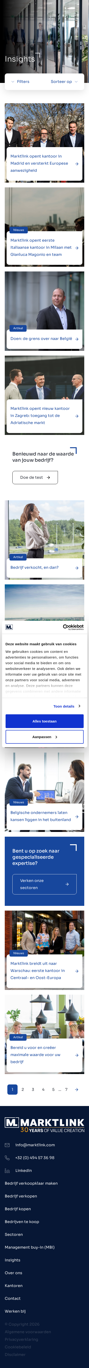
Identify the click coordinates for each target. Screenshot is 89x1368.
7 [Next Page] (66, 1089)
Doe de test (35, 477)
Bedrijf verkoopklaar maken (31, 1183)
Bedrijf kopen (18, 1208)
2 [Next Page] (23, 1089)
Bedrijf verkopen (21, 1196)
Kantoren (14, 1285)
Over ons (13, 1272)
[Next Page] (76, 1089)
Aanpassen (44, 737)
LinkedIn (23, 1170)
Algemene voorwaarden (28, 1331)
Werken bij (15, 1311)
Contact (13, 1298)
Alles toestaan (45, 721)
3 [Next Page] (33, 1089)
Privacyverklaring (21, 1339)
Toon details (63, 706)
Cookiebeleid (18, 1347)
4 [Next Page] (43, 1089)
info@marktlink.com (35, 1144)
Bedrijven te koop (22, 1221)
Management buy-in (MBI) (30, 1247)
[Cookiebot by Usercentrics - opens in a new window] (63, 627)
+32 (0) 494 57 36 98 (34, 1157)
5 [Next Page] (53, 1089)
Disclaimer (15, 1354)
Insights (12, 1260)
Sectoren (14, 1234)
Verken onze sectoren (44, 884)
